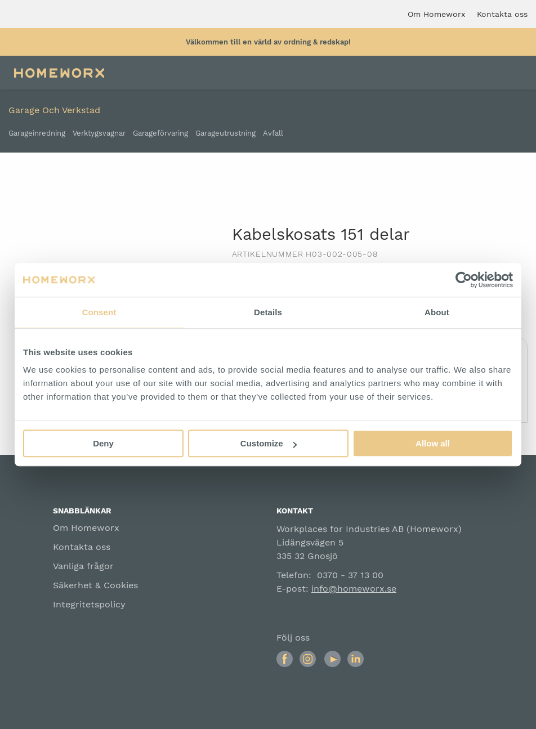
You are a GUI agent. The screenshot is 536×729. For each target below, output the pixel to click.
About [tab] (437, 312)
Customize (268, 443)
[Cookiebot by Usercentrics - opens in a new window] (463, 279)
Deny (103, 443)
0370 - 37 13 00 (350, 575)
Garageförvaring (160, 133)
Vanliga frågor (83, 566)
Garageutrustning (225, 133)
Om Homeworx (86, 527)
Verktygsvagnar (99, 133)
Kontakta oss (81, 547)
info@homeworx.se (353, 588)
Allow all (433, 443)
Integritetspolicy (89, 604)
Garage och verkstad (54, 110)
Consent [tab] (99, 312)
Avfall (273, 133)
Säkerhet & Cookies (95, 585)
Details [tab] (268, 312)
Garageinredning (36, 133)
